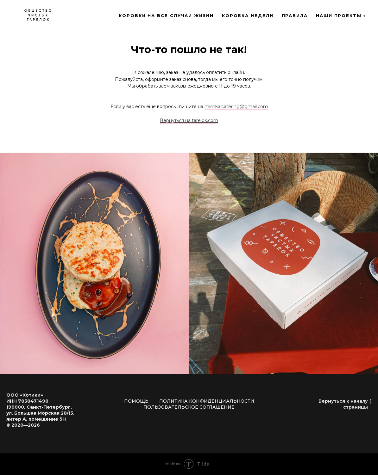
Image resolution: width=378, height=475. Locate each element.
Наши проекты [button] (339, 15)
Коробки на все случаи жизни (166, 15)
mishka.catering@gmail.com (236, 106)
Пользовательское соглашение (189, 407)
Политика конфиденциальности (206, 401)
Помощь (136, 401)
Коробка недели (248, 15)
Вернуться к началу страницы (345, 404)
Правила (295, 15)
